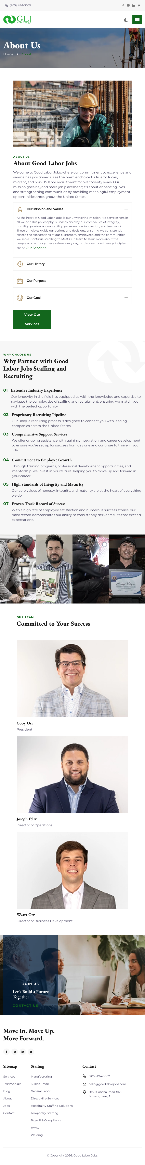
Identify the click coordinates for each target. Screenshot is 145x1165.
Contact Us (25, 1006)
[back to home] (17, 19)
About (26, 54)
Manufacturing (41, 1076)
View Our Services (32, 319)
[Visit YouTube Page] (139, 5)
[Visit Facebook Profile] (123, 5)
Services (9, 1076)
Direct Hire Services (45, 1098)
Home (8, 54)
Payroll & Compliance (46, 1120)
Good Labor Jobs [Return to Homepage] (85, 1155)
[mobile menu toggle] (137, 19)
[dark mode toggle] (126, 20)
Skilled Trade (40, 1084)
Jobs (6, 1106)
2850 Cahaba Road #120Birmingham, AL (102, 1094)
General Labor (41, 1091)
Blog (6, 1091)
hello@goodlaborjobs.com (104, 1084)
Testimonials (12, 1084)
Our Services (36, 248)
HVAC (35, 1127)
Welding (37, 1135)
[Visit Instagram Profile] (128, 5)
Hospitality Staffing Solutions (52, 1106)
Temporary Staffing (44, 1113)
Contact (9, 1113)
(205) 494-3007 (18, 5)
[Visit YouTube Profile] (31, 1052)
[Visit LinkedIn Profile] (133, 5)
